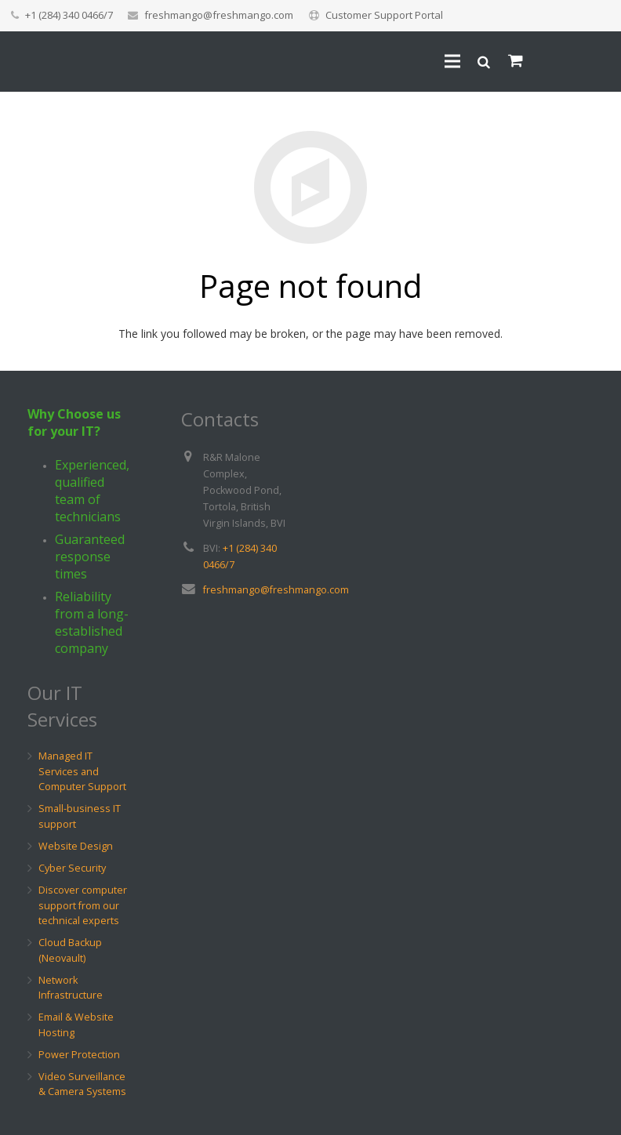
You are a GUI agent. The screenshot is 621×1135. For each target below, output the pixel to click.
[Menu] (452, 62)
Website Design (75, 846)
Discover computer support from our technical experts (82, 905)
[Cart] (515, 62)
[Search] (484, 62)
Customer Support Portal (384, 15)
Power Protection (79, 1054)
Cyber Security (72, 868)
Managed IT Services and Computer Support (82, 771)
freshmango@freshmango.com (218, 15)
